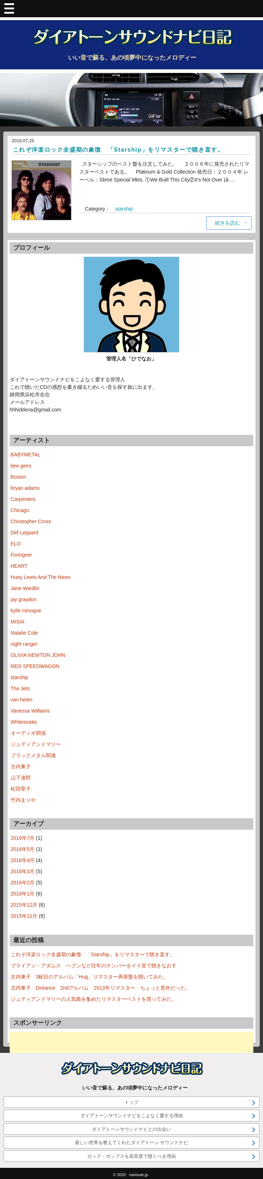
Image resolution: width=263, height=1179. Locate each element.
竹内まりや (23, 800)
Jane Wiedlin (25, 588)
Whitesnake (24, 722)
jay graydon (24, 599)
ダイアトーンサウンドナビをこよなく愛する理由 (131, 1115)
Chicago (20, 510)
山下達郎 (21, 777)
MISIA (17, 622)
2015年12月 (24, 905)
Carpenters (23, 499)
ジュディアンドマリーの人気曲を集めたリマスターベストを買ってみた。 (94, 999)
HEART (19, 566)
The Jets (20, 688)
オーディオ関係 (28, 733)
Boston (19, 477)
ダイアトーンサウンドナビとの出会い (131, 1129)
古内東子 (21, 766)
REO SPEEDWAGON (35, 666)
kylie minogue (26, 610)
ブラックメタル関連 (33, 755)
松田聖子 (21, 789)
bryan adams (25, 488)
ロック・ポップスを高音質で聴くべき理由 (131, 1156)
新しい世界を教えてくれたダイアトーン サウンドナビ (131, 1142)
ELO (16, 544)
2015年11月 (24, 916)
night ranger (24, 644)
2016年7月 (23, 838)
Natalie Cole (24, 633)
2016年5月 (23, 849)
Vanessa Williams (30, 711)
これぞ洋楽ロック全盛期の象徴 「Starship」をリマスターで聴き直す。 (118, 149)
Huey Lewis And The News (41, 577)
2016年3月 (23, 871)
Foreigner (21, 555)
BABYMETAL (26, 454)
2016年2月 (23, 882)
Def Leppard (24, 532)
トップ (131, 1102)
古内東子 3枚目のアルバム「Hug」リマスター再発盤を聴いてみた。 (89, 977)
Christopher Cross (31, 521)
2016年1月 (23, 894)
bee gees (21, 466)
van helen (22, 700)
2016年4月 (23, 860)
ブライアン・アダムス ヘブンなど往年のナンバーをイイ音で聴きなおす (94, 965)
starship (124, 209)
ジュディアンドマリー (36, 744)
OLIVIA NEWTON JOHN (38, 655)
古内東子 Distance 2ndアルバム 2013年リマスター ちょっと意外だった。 (101, 988)
